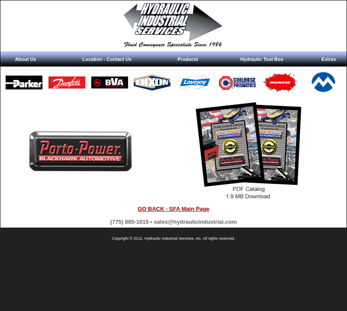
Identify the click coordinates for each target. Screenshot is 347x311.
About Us (25, 59)
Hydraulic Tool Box (261, 59)
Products (187, 59)
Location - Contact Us (107, 59)
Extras (328, 59)
